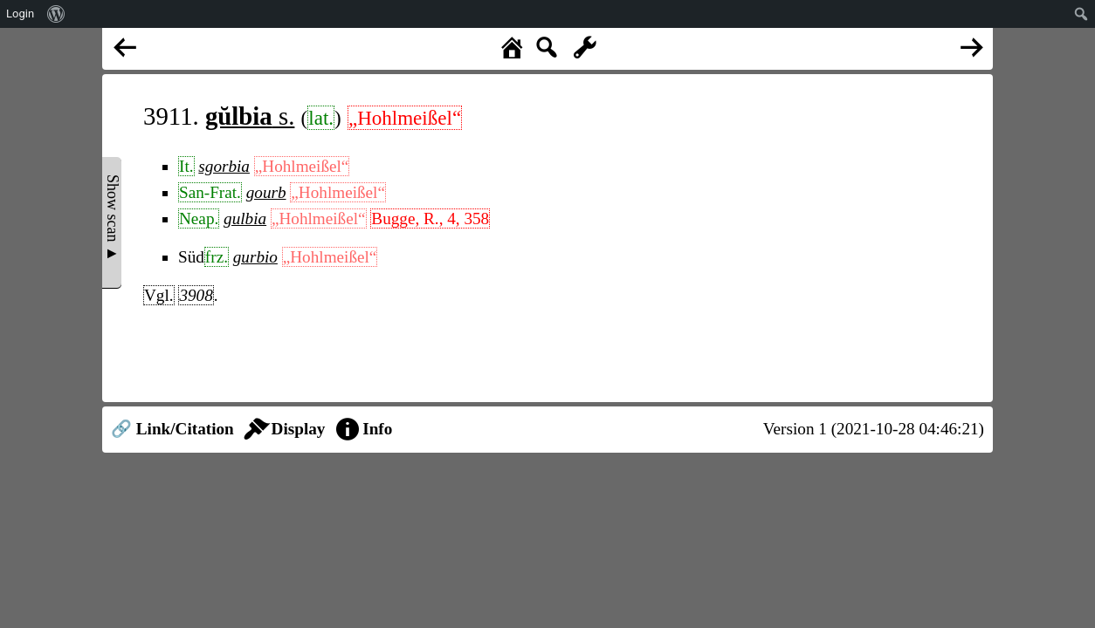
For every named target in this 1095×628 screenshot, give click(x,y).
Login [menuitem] (20, 13)
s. (249, 116)
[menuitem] (56, 14)
